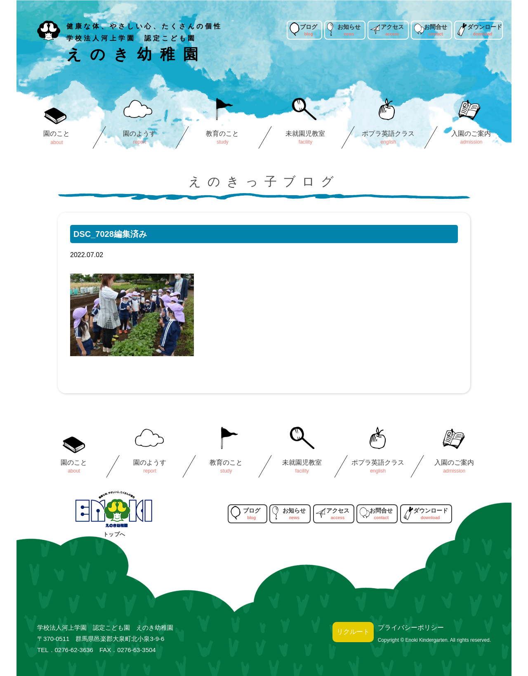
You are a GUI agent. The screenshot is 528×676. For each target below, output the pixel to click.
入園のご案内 (471, 133)
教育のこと (222, 133)
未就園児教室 (305, 133)
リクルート (353, 631)
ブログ (308, 27)
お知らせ (349, 27)
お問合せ (435, 27)
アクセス (392, 27)
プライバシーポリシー (411, 627)
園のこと (56, 133)
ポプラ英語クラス (388, 133)
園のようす (139, 133)
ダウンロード (484, 27)
